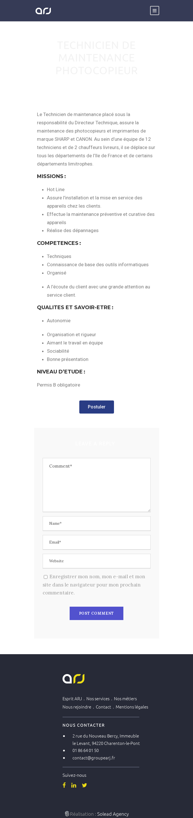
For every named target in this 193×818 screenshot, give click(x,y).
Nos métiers (125, 698)
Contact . (106, 707)
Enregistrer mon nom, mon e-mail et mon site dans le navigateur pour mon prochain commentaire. (94, 584)
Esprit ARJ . (74, 698)
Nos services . (100, 698)
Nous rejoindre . (79, 707)
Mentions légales (132, 707)
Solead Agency (113, 814)
